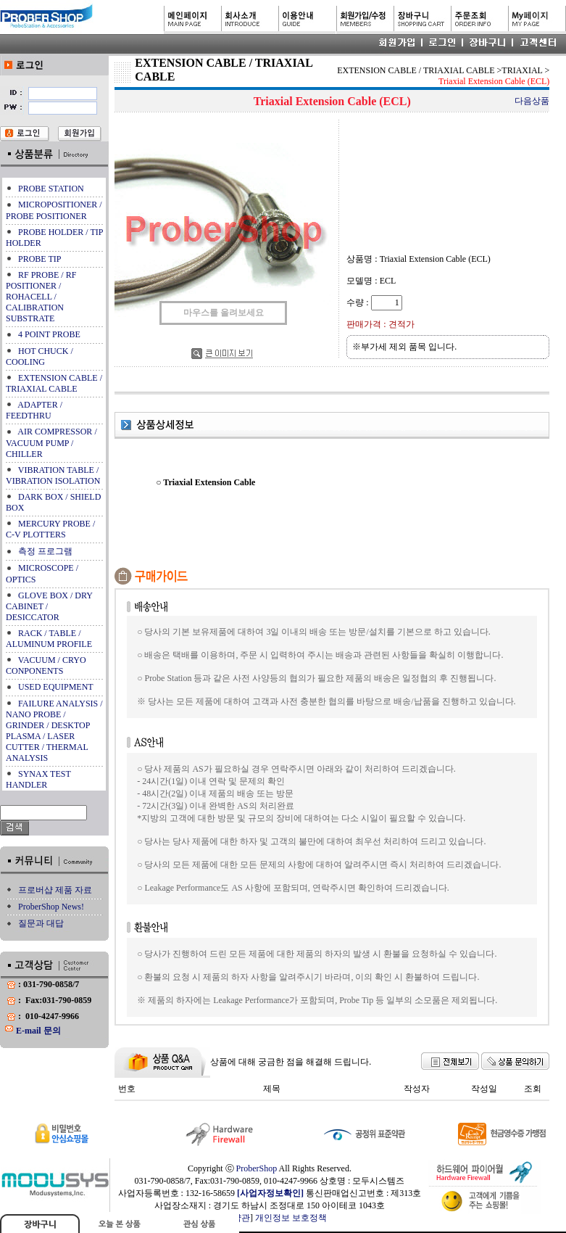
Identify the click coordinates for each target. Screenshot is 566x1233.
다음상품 (532, 101)
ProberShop (257, 1168)
